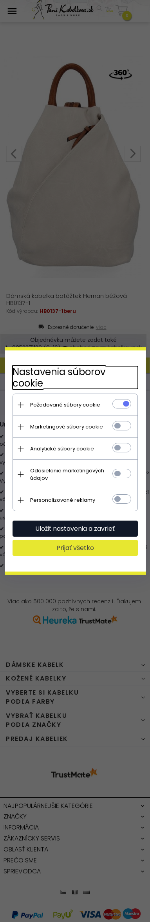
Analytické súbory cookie (62, 448)
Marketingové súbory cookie (66, 426)
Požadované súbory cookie (65, 404)
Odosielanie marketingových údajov (67, 474)
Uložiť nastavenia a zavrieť (75, 528)
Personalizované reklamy (62, 500)
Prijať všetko (75, 547)
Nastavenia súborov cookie (59, 377)
